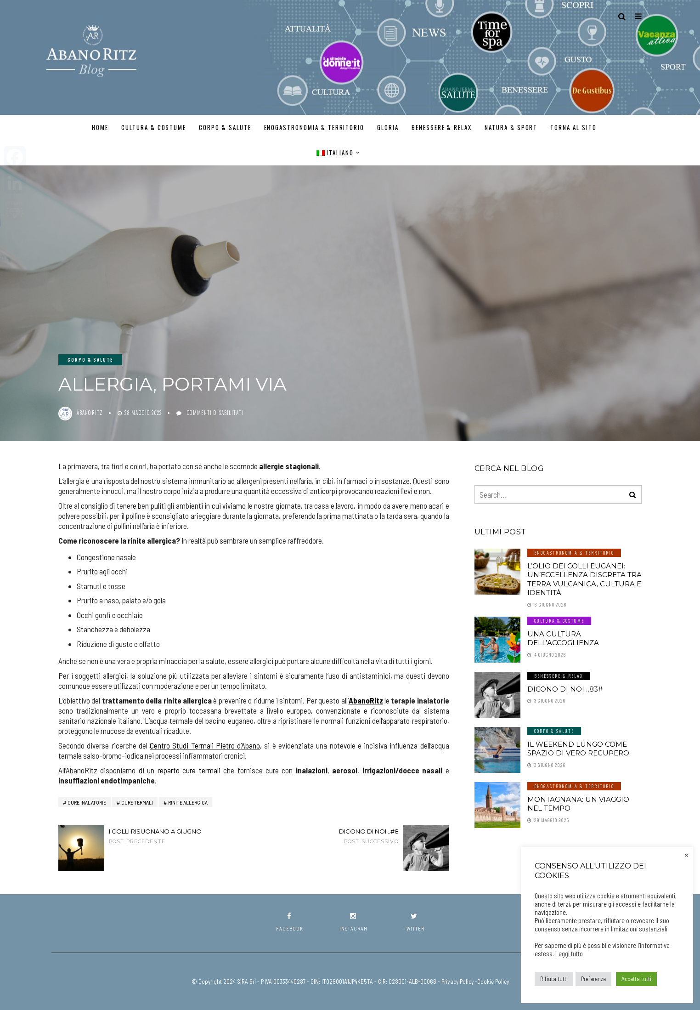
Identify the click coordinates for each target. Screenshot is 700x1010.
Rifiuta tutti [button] (554, 978)
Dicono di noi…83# (565, 689)
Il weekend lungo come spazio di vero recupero (578, 749)
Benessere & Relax (442, 127)
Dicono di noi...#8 (345, 836)
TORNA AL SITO (573, 127)
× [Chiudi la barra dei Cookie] (686, 854)
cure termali (137, 802)
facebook (289, 922)
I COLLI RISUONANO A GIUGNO (162, 836)
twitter (414, 922)
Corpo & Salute (225, 127)
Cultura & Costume (153, 127)
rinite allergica (188, 802)
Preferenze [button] (593, 978)
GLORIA (388, 127)
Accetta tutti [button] (636, 978)
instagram (353, 922)
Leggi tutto (569, 953)
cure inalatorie (87, 802)
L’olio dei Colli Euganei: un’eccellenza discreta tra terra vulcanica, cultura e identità (584, 579)
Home (100, 127)
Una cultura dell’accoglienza (563, 638)
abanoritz (90, 412)
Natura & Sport (511, 127)
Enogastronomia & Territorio (314, 127)
